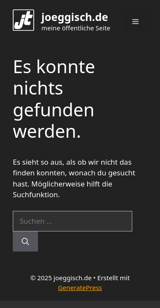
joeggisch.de (74, 16)
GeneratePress (80, 287)
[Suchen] (25, 241)
